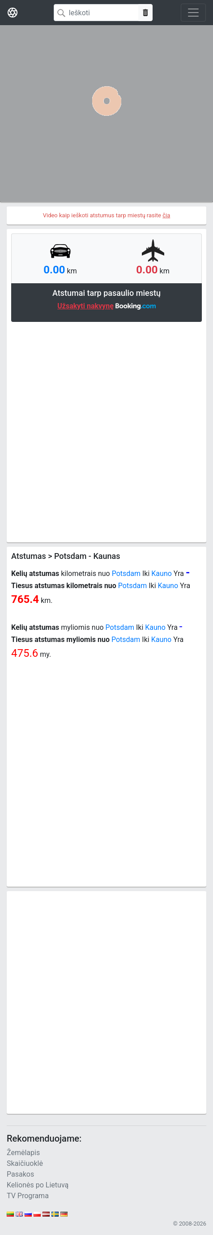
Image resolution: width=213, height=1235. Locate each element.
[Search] (96, 12)
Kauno (161, 573)
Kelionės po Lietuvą (37, 1185)
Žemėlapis (23, 1152)
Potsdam (126, 573)
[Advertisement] (106, 431)
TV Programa (28, 1195)
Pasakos (20, 1174)
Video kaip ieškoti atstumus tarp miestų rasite (106, 215)
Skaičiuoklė (25, 1163)
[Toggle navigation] (193, 13)
